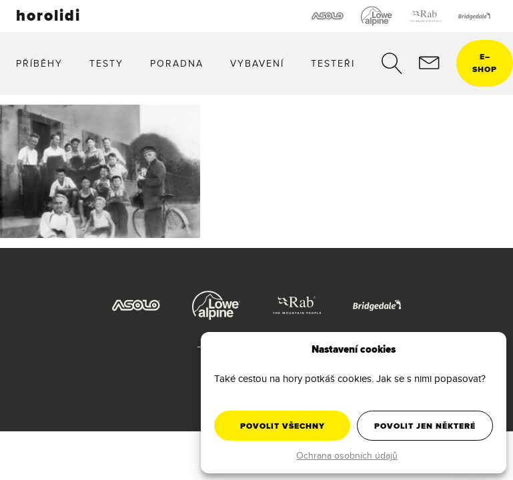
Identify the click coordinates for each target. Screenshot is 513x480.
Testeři (333, 63)
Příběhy (39, 63)
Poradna (176, 63)
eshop (484, 63)
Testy (106, 63)
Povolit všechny (282, 426)
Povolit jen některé (425, 426)
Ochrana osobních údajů (347, 455)
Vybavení (257, 63)
